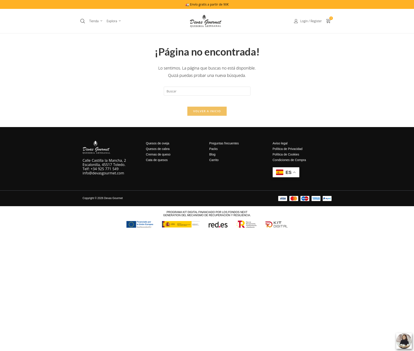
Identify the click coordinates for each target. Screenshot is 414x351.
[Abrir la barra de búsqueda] (82, 21)
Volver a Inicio (207, 114)
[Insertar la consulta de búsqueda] (207, 91)
